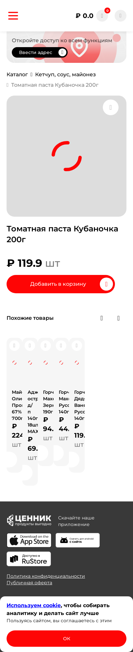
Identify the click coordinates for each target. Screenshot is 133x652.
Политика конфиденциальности (46, 576)
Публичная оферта (29, 583)
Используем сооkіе (34, 605)
